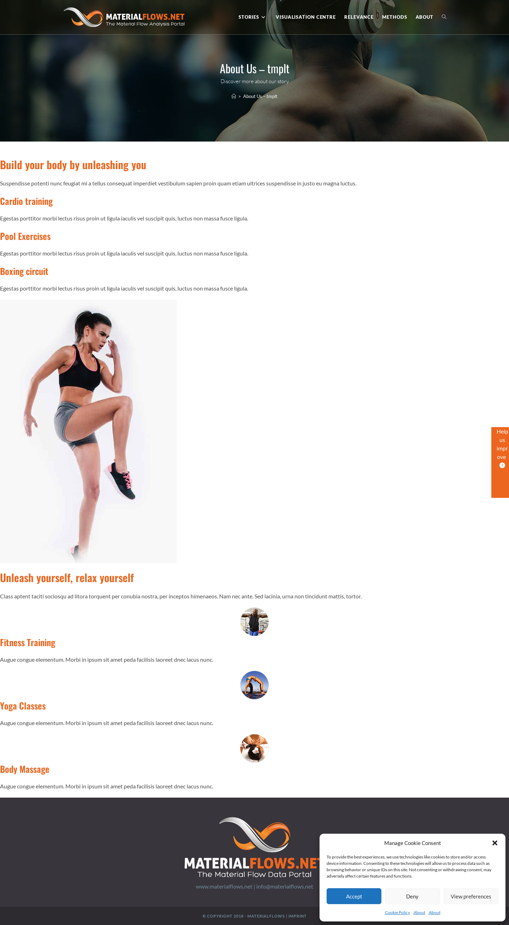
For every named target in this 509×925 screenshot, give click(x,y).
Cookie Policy (397, 912)
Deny (412, 896)
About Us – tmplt (260, 96)
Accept (354, 896)
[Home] (234, 96)
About (419, 912)
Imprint (297, 916)
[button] (494, 842)
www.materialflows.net (224, 886)
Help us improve (502, 448)
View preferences (471, 896)
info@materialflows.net (284, 886)
